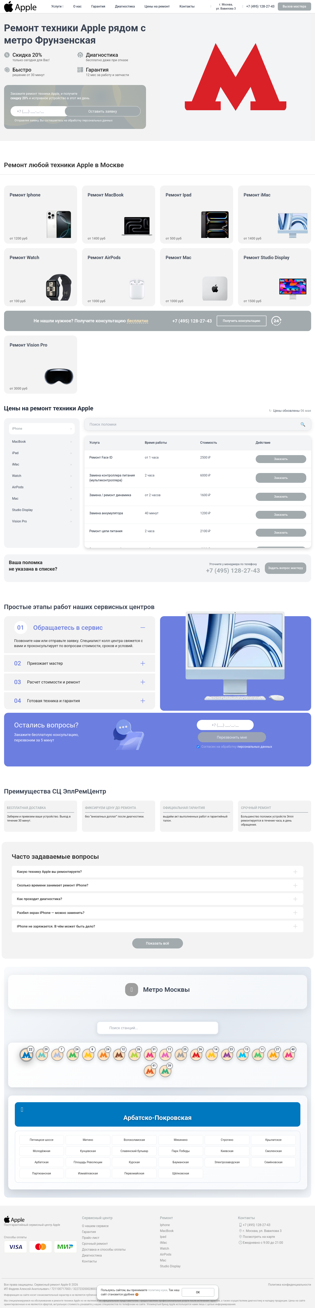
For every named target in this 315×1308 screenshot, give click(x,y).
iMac (163, 1234)
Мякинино (181, 1131)
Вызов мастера (294, 6)
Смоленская (273, 1142)
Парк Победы (181, 1142)
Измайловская (88, 1165)
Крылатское (273, 1131)
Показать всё (157, 935)
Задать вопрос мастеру (285, 568)
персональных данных (228, 734)
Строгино (227, 1131)
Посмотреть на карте (259, 1228)
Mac (163, 1252)
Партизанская (41, 1165)
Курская (134, 1153)
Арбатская (42, 1153)
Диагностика (125, 6)
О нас (77, 6)
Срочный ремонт (95, 1235)
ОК (198, 1292)
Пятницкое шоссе (41, 1131)
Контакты (187, 6)
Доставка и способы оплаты (104, 1241)
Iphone (165, 1217)
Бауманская (181, 1153)
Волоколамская (134, 1131)
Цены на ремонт (157, 6)
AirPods (165, 1246)
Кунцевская (88, 1142)
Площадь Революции (88, 1153)
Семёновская (273, 1153)
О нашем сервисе (95, 1218)
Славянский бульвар (134, 1142)
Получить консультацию (241, 321)
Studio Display (170, 1258)
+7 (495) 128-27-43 (260, 6)
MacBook (167, 1222)
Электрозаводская (227, 1153)
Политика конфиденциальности (289, 1276)
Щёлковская (180, 1165)
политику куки (157, 1290)
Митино (88, 1131)
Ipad (163, 1228)
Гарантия (98, 6)
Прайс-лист (91, 1229)
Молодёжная (41, 1142)
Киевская (227, 1142)
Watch (164, 1240)
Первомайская (134, 1165)
